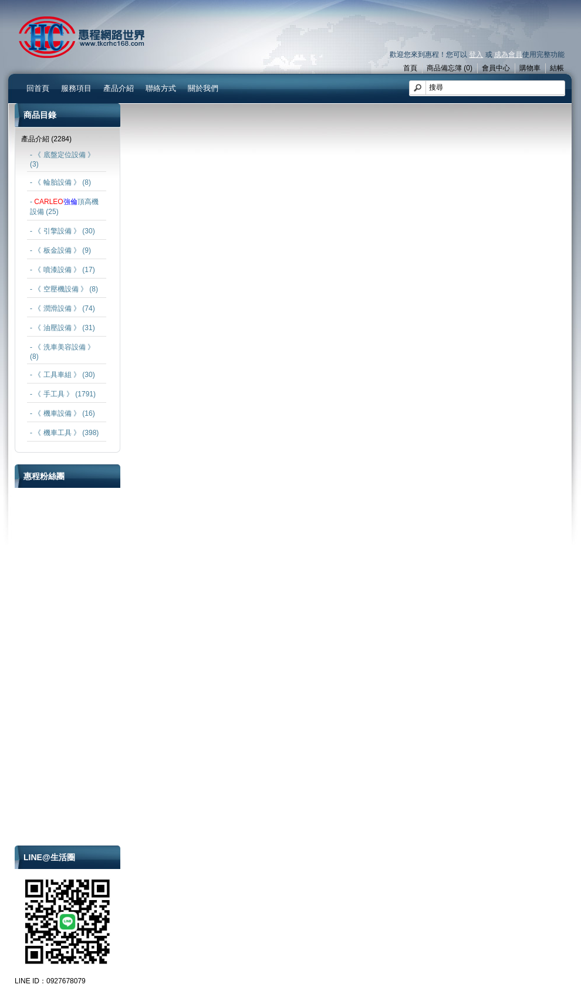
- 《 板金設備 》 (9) (60, 250)
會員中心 (496, 68)
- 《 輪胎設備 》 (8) (60, 182)
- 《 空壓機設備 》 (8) (64, 289)
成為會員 (508, 54)
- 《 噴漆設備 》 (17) (62, 270)
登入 (476, 54)
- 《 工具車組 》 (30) (62, 375)
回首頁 (37, 88)
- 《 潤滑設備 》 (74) (62, 308)
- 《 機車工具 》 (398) (64, 433)
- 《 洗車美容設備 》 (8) (62, 352)
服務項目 (76, 88)
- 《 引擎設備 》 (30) (62, 231)
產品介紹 (118, 88)
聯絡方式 (161, 88)
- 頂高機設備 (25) (64, 207)
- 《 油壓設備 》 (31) (62, 328)
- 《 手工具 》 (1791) (63, 394)
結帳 (557, 68)
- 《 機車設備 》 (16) (62, 413)
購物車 (530, 68)
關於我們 (203, 88)
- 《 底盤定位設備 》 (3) (62, 159)
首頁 (410, 68)
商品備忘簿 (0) (449, 68)
